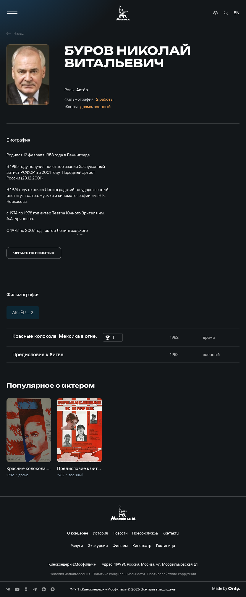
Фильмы (120, 545)
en (236, 12)
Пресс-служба (145, 533)
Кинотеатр (141, 545)
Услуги (77, 545)
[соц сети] (8, 589)
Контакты (171, 533)
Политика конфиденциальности (119, 574)
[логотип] (123, 13)
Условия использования (70, 574)
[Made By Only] (226, 588)
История (100, 533)
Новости (120, 533)
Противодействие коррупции (171, 574)
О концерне (77, 533)
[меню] (12, 13)
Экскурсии (98, 545)
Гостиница (165, 545)
